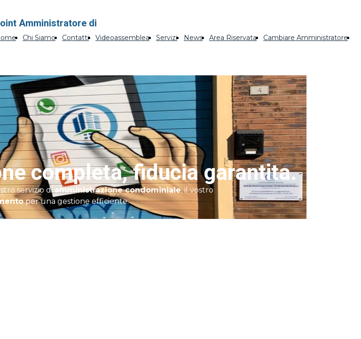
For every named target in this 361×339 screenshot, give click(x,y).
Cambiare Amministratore (305, 37)
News (193, 37)
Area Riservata (233, 37)
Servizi (166, 37)
